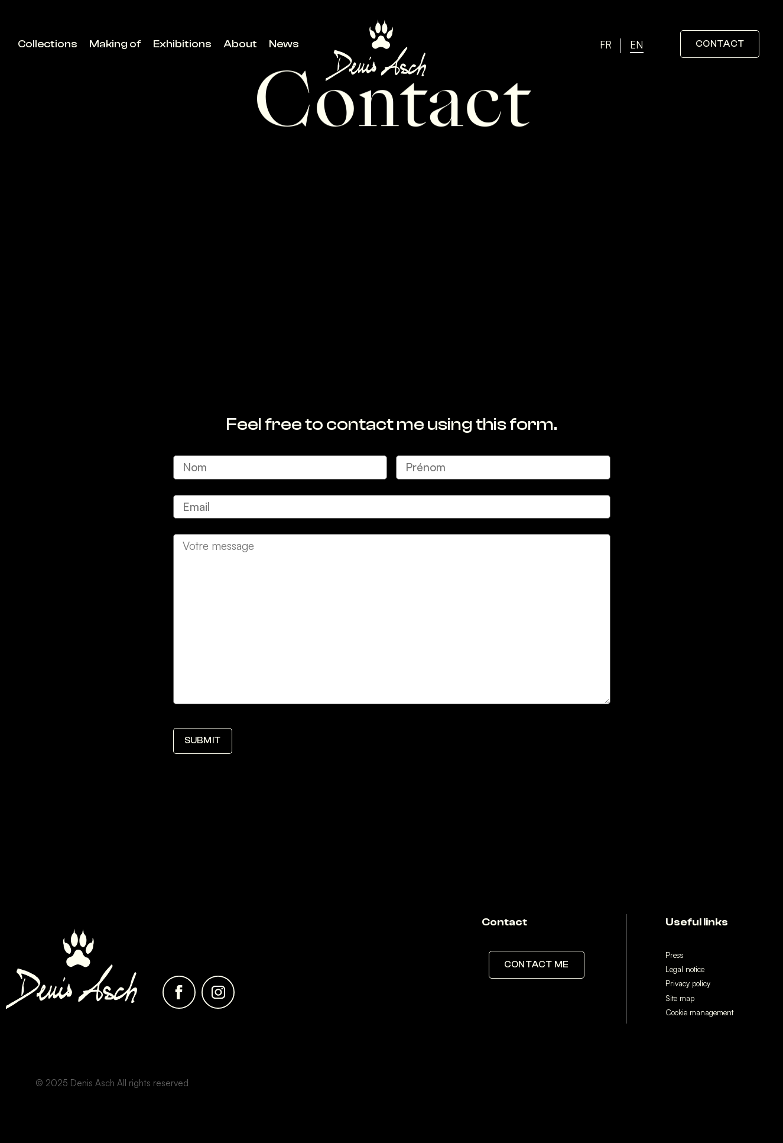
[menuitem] (606, 45)
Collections (47, 44)
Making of (115, 44)
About (240, 44)
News (284, 44)
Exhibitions (182, 44)
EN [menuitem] (637, 45)
